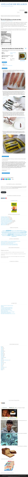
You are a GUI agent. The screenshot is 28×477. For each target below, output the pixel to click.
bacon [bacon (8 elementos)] (23, 230)
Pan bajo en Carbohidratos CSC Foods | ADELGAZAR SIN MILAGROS (9, 241)
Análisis (2, 347)
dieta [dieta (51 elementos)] (26, 231)
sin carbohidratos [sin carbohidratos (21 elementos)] (19, 235)
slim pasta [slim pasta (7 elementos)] (23, 235)
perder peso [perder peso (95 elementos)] (10, 234)
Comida (2, 350)
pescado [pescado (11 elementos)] (15, 234)
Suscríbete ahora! (4, 170)
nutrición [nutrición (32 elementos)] (22, 232)
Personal (2, 356)
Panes (1, 365)
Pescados (14, 52)
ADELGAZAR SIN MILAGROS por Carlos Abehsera (12, 475)
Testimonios (2, 306)
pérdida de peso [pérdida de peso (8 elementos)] (4, 235)
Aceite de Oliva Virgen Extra (8, 65)
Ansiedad (2, 348)
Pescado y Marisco (4, 18)
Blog (1, 346)
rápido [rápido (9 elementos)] (11, 235)
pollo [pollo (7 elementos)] (20, 234)
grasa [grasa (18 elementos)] (5, 232)
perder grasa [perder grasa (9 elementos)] (6, 234)
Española (11, 53)
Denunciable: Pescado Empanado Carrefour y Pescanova (8, 313)
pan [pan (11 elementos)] (3, 234)
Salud (1, 358)
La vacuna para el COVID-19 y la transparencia (6, 220)
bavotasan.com (18, 476)
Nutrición (2, 354)
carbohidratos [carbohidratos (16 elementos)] (7, 231)
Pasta (1, 366)
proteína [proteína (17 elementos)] (25, 234)
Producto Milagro (3, 357)
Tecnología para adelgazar (4, 216)
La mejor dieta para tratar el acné (5, 217)
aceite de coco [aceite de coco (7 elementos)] (4, 230)
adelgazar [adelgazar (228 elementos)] (8, 230)
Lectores (2, 364)
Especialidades (3, 362)
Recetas (8, 18)
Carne (1, 361)
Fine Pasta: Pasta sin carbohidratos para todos (6, 221)
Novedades (2, 353)
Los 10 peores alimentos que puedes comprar (6, 308)
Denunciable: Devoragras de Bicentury (5, 309)
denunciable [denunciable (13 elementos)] (22, 231)
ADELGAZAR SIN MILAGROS (14, 4)
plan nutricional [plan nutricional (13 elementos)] (18, 234)
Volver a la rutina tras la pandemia (5, 218)
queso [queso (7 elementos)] (6, 235)
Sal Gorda (5, 64)
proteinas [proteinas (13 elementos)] (22, 234)
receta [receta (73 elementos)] (8, 235)
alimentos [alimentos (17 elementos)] (18, 230)
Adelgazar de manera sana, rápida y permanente (7, 305)
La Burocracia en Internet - (4, 242)
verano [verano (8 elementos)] (16, 236)
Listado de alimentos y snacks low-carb (6, 312)
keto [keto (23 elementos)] (10, 232)
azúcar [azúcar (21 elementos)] (21, 230)
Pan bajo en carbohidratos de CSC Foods (6, 222)
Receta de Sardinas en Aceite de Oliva (11, 19)
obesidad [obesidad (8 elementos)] (2, 234)
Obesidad (2, 355)
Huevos (2, 363)
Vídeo (1, 369)
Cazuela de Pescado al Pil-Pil (11, 242)
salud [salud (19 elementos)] (13, 235)
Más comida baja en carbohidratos (5, 219)
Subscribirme (3, 192)
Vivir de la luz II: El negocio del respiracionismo (6, 307)
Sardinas (5, 63)
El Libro (19, 241)
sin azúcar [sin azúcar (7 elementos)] (15, 235)
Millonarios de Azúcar (3, 224)
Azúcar (2, 349)
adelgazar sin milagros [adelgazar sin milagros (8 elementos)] (14, 230)
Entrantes (11, 52)
